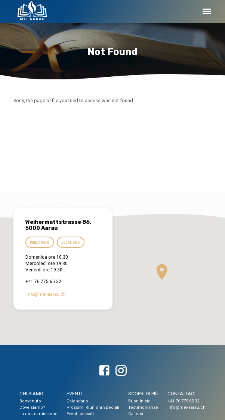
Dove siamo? (32, 407)
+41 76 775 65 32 (183, 401)
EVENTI (74, 393)
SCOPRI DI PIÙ (143, 393)
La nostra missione (38, 413)
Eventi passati (80, 413)
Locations (70, 242)
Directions (39, 242)
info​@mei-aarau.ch (45, 294)
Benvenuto (30, 401)
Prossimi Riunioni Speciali (93, 407)
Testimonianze (143, 407)
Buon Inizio (139, 401)
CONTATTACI (181, 393)
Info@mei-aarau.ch (186, 407)
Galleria (135, 413)
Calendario (77, 401)
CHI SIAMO (31, 393)
